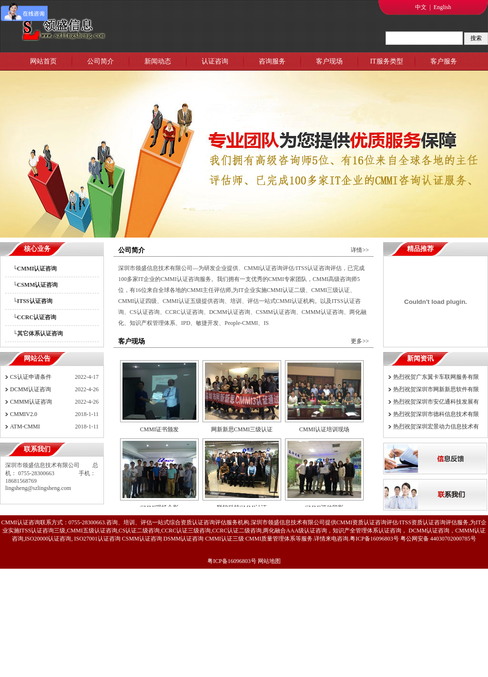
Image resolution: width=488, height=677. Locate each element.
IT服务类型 (386, 61)
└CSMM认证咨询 (35, 284)
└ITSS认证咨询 (32, 301)
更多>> (360, 341)
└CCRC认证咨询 (34, 317)
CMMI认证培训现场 (324, 429)
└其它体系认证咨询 (38, 333)
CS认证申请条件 (30, 377)
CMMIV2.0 (23, 414)
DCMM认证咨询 (30, 389)
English (442, 7)
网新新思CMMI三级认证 (242, 429)
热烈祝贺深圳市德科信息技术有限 (436, 414)
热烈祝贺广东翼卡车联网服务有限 (436, 377)
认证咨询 (215, 61)
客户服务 (443, 61)
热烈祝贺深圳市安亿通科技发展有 (436, 401)
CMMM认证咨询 (31, 401)
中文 (421, 7)
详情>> (360, 250)
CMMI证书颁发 (159, 429)
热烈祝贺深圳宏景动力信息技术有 (436, 426)
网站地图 (269, 561)
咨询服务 (272, 61)
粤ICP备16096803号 (231, 561)
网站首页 (43, 61)
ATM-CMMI (25, 426)
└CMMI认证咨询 (35, 268)
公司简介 (100, 61)
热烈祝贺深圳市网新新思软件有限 (436, 389)
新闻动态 (157, 61)
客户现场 (329, 61)
